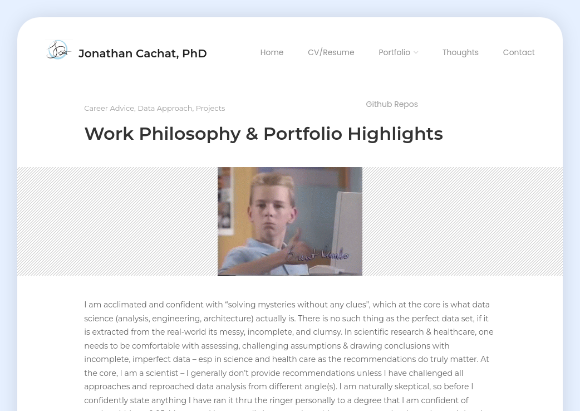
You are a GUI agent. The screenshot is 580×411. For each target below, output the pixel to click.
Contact (519, 52)
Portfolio (394, 52)
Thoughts (461, 52)
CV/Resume (331, 52)
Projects (210, 108)
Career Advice (109, 108)
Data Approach (164, 108)
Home (272, 52)
